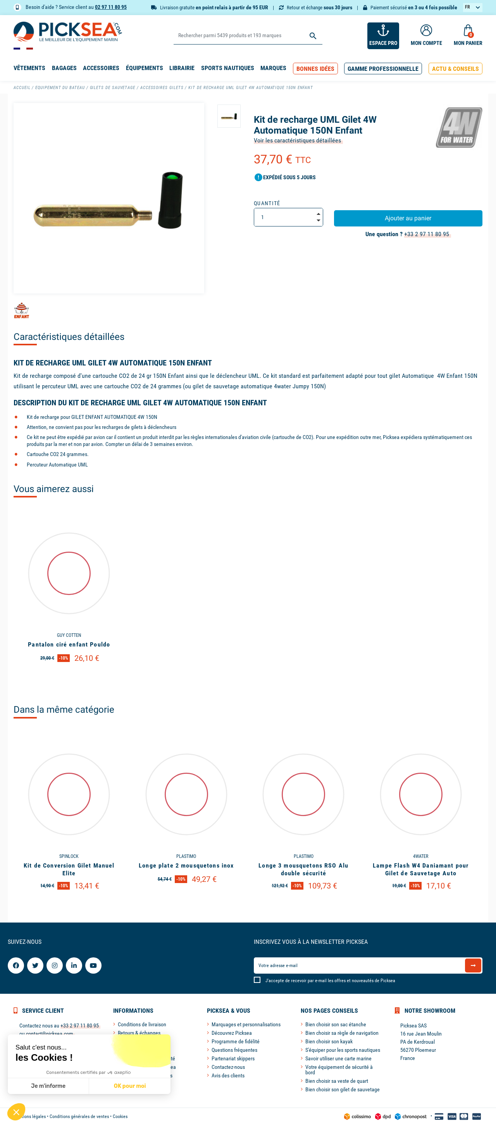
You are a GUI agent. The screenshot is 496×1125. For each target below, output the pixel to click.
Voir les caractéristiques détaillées (297, 140)
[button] (315, 69)
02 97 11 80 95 (111, 7)
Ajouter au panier (408, 218)
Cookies (120, 1116)
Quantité (267, 203)
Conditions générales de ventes (79, 1116)
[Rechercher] (248, 36)
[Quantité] (288, 217)
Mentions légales (30, 1116)
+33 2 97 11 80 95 (426, 234)
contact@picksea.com (49, 1034)
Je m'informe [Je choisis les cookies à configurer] (48, 1086)
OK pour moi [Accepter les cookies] (130, 1086)
